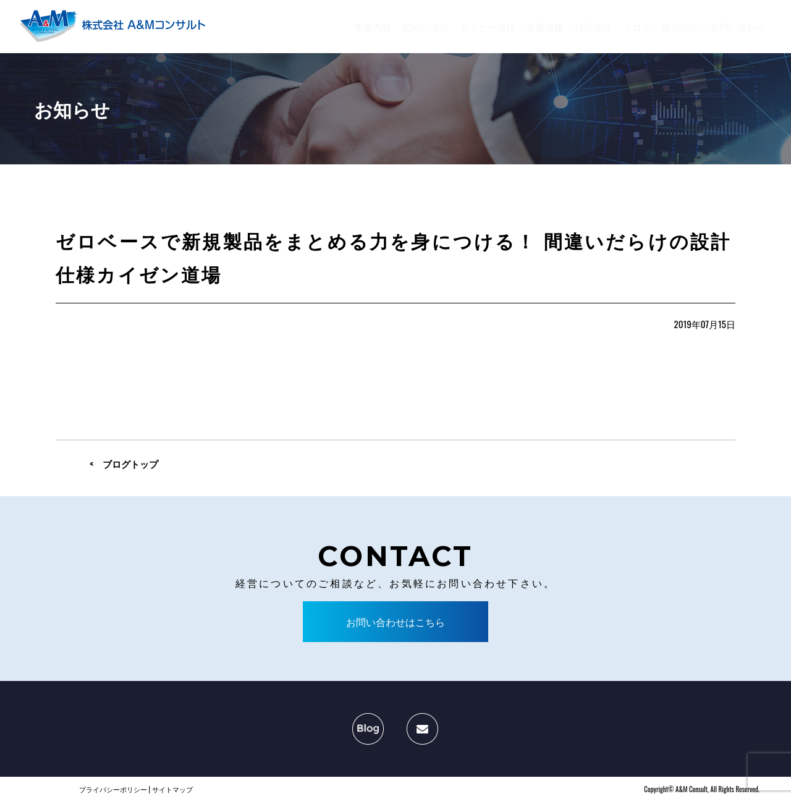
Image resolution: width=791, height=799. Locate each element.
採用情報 (593, 26)
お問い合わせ (738, 26)
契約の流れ (425, 26)
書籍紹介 (680, 26)
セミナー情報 (487, 26)
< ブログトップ (124, 463)
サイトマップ (172, 789)
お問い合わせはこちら (395, 621)
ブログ (637, 26)
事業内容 (372, 26)
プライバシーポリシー (113, 789)
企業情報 (545, 26)
